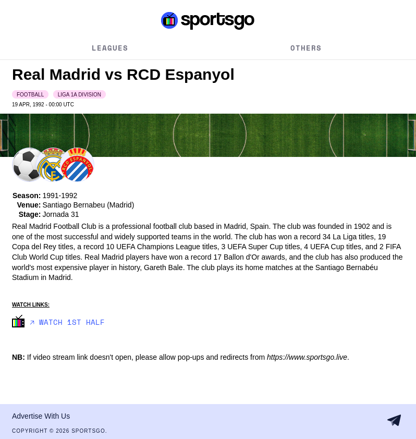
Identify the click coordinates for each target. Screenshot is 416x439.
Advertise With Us (41, 416)
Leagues (110, 47)
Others (306, 47)
